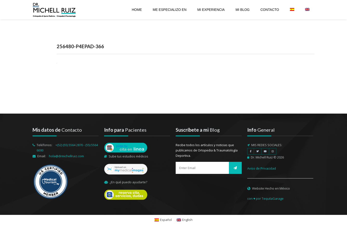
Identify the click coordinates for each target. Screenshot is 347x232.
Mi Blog (242, 10)
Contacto (269, 10)
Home (137, 10)
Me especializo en (170, 10)
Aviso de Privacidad (261, 168)
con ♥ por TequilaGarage (265, 198)
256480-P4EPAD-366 (80, 46)
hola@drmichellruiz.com (66, 156)
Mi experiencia (211, 10)
